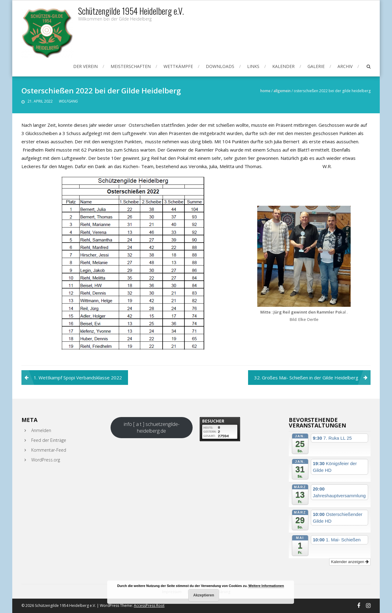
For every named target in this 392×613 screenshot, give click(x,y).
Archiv (344, 66)
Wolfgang (68, 101)
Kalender (283, 66)
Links (253, 66)
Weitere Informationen (266, 586)
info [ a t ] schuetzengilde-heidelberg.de (151, 427)
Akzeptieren (203, 595)
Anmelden (41, 430)
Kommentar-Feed (48, 450)
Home (265, 90)
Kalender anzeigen (350, 561)
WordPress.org (45, 460)
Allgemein (282, 90)
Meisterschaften (131, 66)
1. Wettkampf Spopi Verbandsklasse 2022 (78, 377)
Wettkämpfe (178, 66)
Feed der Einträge (48, 440)
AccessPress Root (149, 605)
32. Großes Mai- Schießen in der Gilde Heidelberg (306, 377)
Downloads (220, 66)
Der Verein (85, 66)
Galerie (316, 66)
